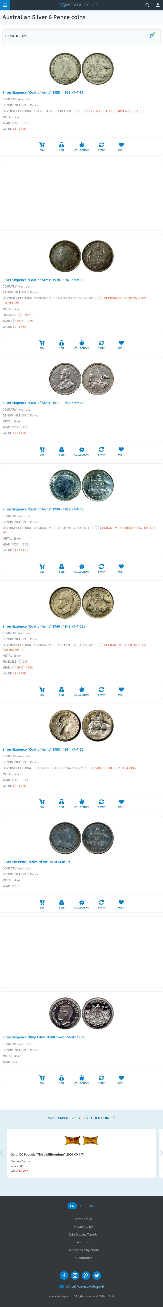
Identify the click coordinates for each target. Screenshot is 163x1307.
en (72, 1206)
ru (91, 1206)
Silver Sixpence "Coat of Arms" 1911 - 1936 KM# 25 (43, 402)
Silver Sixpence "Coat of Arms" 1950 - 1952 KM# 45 (43, 509)
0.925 (27, 315)
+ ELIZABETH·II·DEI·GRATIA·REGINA (112, 768)
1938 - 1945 (25, 321)
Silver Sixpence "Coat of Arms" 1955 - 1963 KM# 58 (43, 92)
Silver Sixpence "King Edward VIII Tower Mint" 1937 (43, 1037)
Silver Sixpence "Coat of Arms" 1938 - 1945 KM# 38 (43, 280)
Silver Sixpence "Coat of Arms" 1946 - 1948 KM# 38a (44, 626)
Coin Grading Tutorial (83, 1234)
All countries (83, 1258)
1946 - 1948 (25, 667)
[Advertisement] (81, 195)
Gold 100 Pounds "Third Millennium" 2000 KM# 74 (47, 1154)
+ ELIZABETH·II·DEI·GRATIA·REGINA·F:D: (118, 111)
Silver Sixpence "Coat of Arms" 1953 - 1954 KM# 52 (43, 749)
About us (83, 1242)
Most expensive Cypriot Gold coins (79, 1118)
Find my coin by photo (83, 1250)
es (82, 1206)
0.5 (25, 662)
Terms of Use (83, 1219)
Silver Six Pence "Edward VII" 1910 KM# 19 (36, 862)
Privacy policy (83, 1226)
